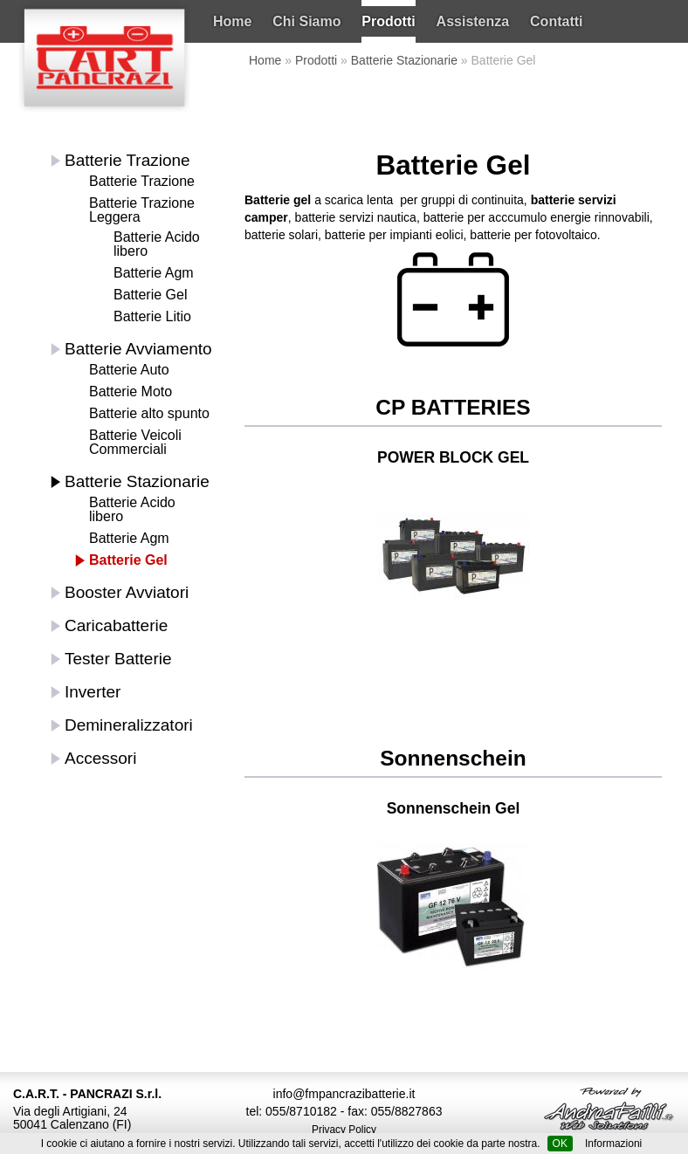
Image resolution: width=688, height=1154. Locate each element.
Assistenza (473, 21)
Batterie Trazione (127, 160)
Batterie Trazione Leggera (142, 210)
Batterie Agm (154, 272)
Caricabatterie (116, 625)
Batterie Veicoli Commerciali (135, 442)
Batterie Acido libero (157, 244)
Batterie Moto (130, 391)
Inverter (92, 692)
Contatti (556, 21)
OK (560, 1143)
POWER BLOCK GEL (453, 457)
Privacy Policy (344, 1129)
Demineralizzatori (129, 725)
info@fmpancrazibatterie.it (344, 1094)
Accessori (100, 758)
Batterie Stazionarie (404, 60)
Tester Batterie (118, 658)
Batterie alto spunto (149, 413)
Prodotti (388, 21)
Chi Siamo (306, 21)
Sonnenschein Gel (453, 808)
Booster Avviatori (127, 592)
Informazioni (613, 1143)
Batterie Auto (129, 369)
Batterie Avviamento (138, 349)
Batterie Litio (152, 316)
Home (232, 21)
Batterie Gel (150, 294)
